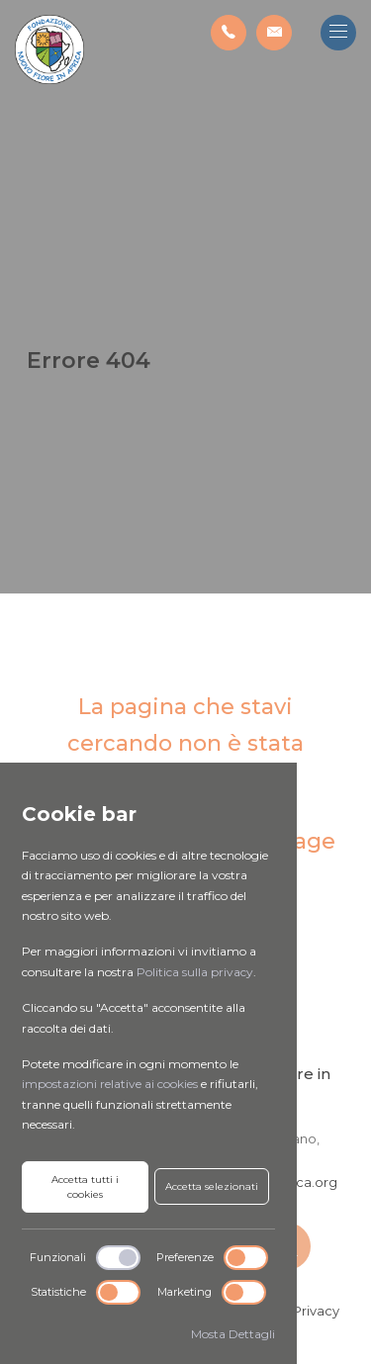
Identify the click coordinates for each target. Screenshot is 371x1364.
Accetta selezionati (211, 1186)
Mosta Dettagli (233, 1333)
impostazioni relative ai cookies (110, 1083)
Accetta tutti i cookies (85, 1187)
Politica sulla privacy (195, 971)
